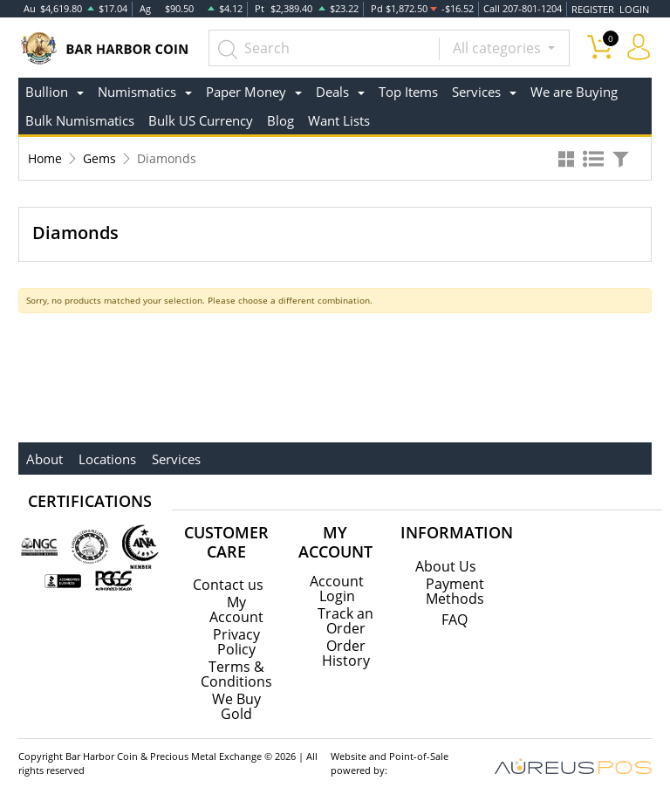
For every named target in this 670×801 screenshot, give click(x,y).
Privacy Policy (236, 640)
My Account (236, 609)
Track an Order (345, 619)
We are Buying (574, 91)
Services (171, 458)
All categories (498, 48)
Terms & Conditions (236, 671)
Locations (104, 458)
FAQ (454, 618)
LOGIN (634, 8)
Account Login (337, 588)
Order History (346, 651)
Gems (99, 158)
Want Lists (339, 120)
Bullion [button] (46, 91)
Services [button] (476, 91)
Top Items (408, 91)
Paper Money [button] (246, 91)
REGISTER (593, 8)
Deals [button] (332, 91)
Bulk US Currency (200, 120)
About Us (445, 566)
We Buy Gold (236, 703)
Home (45, 158)
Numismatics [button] (137, 91)
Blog (280, 120)
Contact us (228, 584)
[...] (325, 48)
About (43, 458)
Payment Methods (455, 590)
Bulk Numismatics (79, 120)
